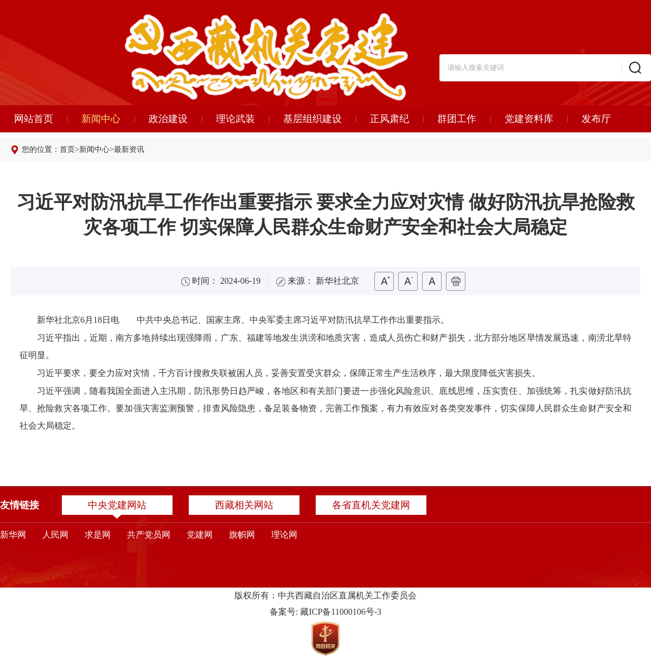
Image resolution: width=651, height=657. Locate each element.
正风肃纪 (389, 118)
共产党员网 (148, 534)
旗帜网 (242, 534)
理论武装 (235, 118)
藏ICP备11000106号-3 (340, 611)
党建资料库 (529, 118)
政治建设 (168, 118)
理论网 (284, 534)
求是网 (98, 534)
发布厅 (596, 118)
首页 (67, 149)
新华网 (13, 534)
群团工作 (456, 118)
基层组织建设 (312, 118)
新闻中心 (100, 118)
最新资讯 (129, 149)
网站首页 (33, 118)
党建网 (200, 534)
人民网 (55, 534)
